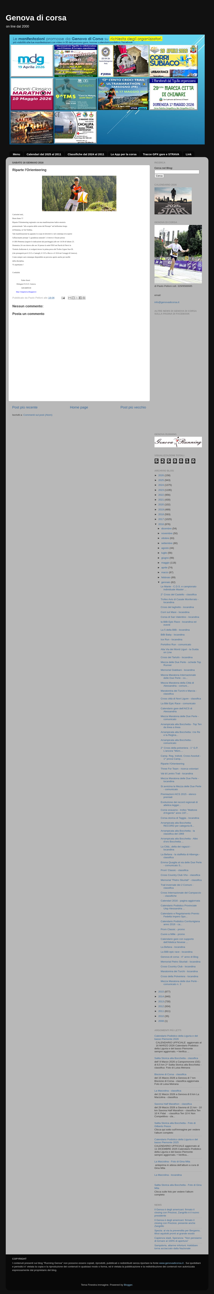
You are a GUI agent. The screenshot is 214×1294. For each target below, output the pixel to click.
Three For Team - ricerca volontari (179, 768)
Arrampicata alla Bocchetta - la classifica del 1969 (178, 832)
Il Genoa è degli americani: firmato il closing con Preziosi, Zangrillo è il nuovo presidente (177, 1212)
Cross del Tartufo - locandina (177, 657)
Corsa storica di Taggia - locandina (180, 818)
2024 (161, 485)
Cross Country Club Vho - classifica (180, 875)
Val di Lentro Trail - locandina (177, 773)
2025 (161, 480)
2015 (161, 991)
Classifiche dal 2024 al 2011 (86, 154)
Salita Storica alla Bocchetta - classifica (176, 1058)
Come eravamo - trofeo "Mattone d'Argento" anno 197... (179, 811)
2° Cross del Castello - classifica (179, 594)
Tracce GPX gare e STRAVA (161, 154)
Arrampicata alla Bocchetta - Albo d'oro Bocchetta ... (179, 840)
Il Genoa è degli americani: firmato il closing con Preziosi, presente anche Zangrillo (175, 1223)
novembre (167, 533)
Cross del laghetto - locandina (177, 607)
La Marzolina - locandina (168, 1175)
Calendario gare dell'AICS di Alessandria (176, 710)
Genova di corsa (36, 17)
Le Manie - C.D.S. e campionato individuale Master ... (178, 588)
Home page (79, 407)
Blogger (128, 1284)
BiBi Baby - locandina (172, 634)
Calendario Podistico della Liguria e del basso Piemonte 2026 (176, 1037)
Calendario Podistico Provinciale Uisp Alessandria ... (179, 907)
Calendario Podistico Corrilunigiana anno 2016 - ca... (180, 923)
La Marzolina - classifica (168, 1090)
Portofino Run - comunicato (176, 644)
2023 (161, 490)
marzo (165, 572)
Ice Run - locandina (171, 639)
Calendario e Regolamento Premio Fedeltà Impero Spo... (180, 915)
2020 (161, 504)
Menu (16, 154)
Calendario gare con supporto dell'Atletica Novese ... (177, 940)
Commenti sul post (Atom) (37, 414)
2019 (161, 509)
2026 (161, 475)
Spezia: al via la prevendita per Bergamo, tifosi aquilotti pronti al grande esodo (177, 1232)
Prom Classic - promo (173, 929)
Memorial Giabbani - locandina (178, 670)
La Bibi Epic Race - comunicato (178, 703)
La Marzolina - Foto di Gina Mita (172, 1161)
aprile (164, 567)
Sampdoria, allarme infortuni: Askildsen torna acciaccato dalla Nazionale (176, 1247)
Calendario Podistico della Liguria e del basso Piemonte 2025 (176, 1141)
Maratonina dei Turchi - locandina (179, 971)
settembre (167, 543)
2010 (161, 1016)
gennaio (166, 582)
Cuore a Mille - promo (173, 934)
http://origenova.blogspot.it (26, 292)
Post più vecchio (133, 407)
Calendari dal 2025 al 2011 (44, 154)
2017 (161, 519)
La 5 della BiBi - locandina (175, 629)
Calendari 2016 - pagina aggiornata (180, 900)
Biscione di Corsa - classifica (170, 1074)
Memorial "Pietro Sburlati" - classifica (181, 880)
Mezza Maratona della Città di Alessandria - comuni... (177, 684)
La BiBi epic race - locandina (176, 951)
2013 (161, 1001)
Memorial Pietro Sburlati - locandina (180, 961)
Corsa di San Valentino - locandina (180, 617)
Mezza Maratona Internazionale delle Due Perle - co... (178, 676)
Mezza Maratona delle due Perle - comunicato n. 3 (179, 983)
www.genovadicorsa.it (171, 1263)
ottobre (165, 538)
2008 (161, 1021)
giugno (165, 557)
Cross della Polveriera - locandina (179, 976)
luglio (164, 552)
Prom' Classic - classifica (174, 870)
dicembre (166, 528)
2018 (161, 514)
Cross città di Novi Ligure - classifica (181, 698)
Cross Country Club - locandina (178, 966)
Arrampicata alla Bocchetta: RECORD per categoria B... (177, 824)
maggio (165, 562)
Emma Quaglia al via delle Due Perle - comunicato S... (181, 864)
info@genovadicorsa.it (167, 302)
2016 (161, 524)
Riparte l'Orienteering (172, 763)
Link (189, 154)
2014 (161, 996)
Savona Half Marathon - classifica (173, 1104)
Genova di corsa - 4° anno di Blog (179, 956)
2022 (161, 494)
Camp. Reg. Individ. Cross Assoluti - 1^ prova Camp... (181, 757)
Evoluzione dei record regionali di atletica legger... (179, 804)
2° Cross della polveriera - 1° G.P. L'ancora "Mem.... (179, 749)
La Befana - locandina (173, 947)
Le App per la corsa (123, 154)
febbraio (166, 577)
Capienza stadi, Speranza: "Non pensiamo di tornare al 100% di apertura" (178, 1239)
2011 (161, 1011)
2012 (161, 1006)
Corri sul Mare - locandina (175, 612)
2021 (161, 499)
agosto (165, 548)
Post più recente (25, 407)
